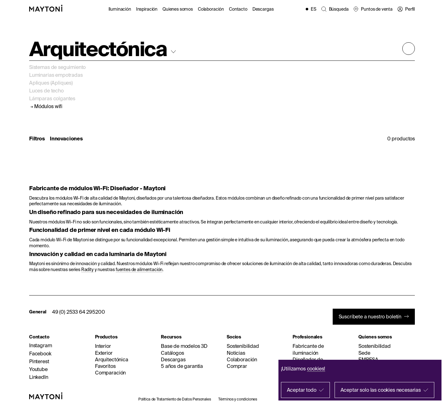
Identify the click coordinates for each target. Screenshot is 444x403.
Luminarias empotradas (56, 75)
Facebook (40, 353)
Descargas (263, 9)
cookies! (316, 368)
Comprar (237, 366)
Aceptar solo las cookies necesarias (381, 390)
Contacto (238, 9)
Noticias (236, 353)
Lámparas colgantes (52, 98)
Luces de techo (46, 90)
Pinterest (39, 361)
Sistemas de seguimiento (57, 67)
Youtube (38, 369)
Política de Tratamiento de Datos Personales (174, 399)
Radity (87, 269)
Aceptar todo (301, 390)
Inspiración (146, 9)
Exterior (104, 353)
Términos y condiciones (237, 399)
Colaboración (211, 9)
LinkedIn (38, 377)
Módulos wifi (48, 106)
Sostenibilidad (243, 346)
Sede (364, 353)
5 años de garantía (182, 366)
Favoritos (105, 366)
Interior (103, 346)
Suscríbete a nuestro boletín (370, 316)
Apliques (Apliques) (51, 83)
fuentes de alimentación (139, 269)
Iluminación (119, 9)
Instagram (40, 345)
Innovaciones (66, 138)
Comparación (110, 372)
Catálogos (172, 353)
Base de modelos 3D (184, 346)
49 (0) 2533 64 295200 (78, 312)
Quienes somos (177, 9)
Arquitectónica (111, 359)
